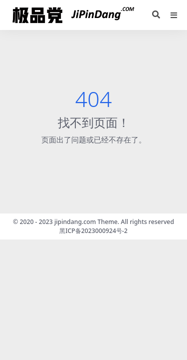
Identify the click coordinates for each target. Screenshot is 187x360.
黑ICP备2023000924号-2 (93, 230)
